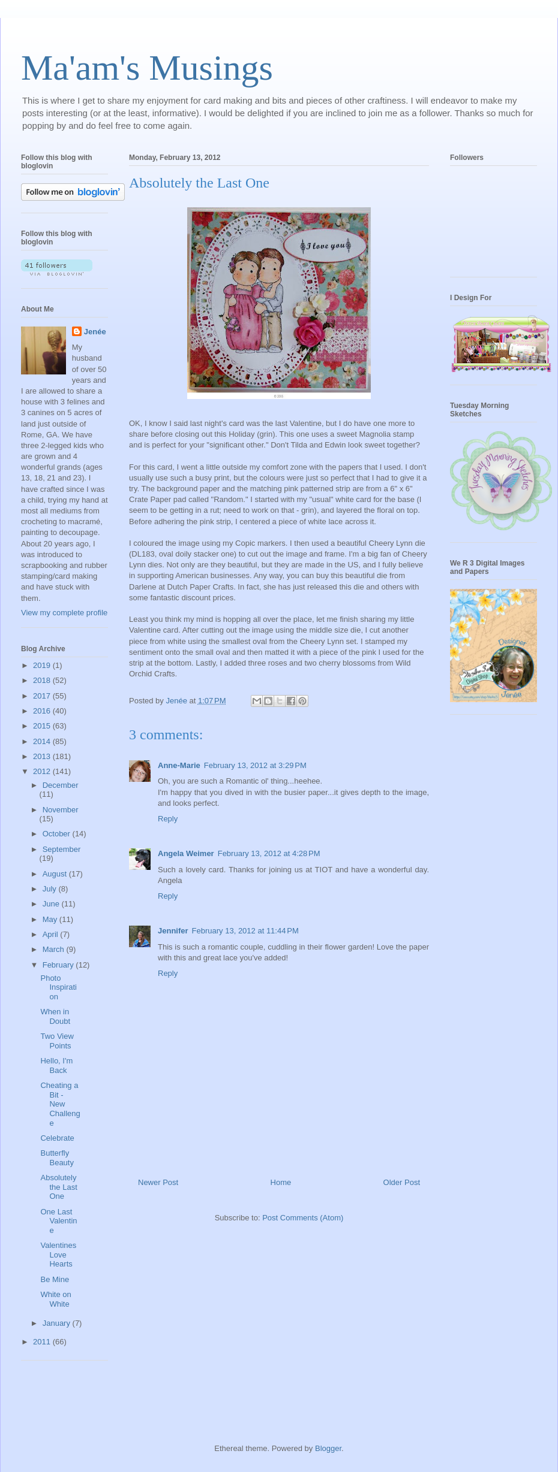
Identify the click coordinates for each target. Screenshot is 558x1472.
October (58, 833)
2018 (43, 680)
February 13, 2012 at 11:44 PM (245, 930)
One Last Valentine (58, 1221)
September (62, 849)
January (58, 1323)
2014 (43, 741)
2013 (43, 756)
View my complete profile (64, 612)
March (55, 949)
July (51, 888)
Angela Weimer (186, 853)
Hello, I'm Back (56, 1065)
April (52, 934)
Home (281, 1182)
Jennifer (173, 930)
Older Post (401, 1182)
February (59, 964)
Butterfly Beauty (56, 1157)
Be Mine (54, 1279)
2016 (43, 710)
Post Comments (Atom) (302, 1217)
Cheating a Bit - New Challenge (60, 1104)
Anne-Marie (179, 765)
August (56, 873)
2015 (43, 725)
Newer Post (158, 1182)
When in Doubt (55, 1016)
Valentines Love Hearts (58, 1254)
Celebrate (57, 1138)
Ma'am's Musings (147, 67)
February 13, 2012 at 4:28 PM (269, 853)
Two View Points (56, 1041)
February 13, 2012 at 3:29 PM (255, 765)
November (61, 809)
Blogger (328, 1448)
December (61, 785)
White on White (55, 1299)
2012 (43, 771)
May (51, 919)
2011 (43, 1341)
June (52, 903)
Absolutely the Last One (58, 1187)
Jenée (95, 331)
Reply (168, 818)
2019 (43, 665)
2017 (43, 695)
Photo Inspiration (58, 987)
